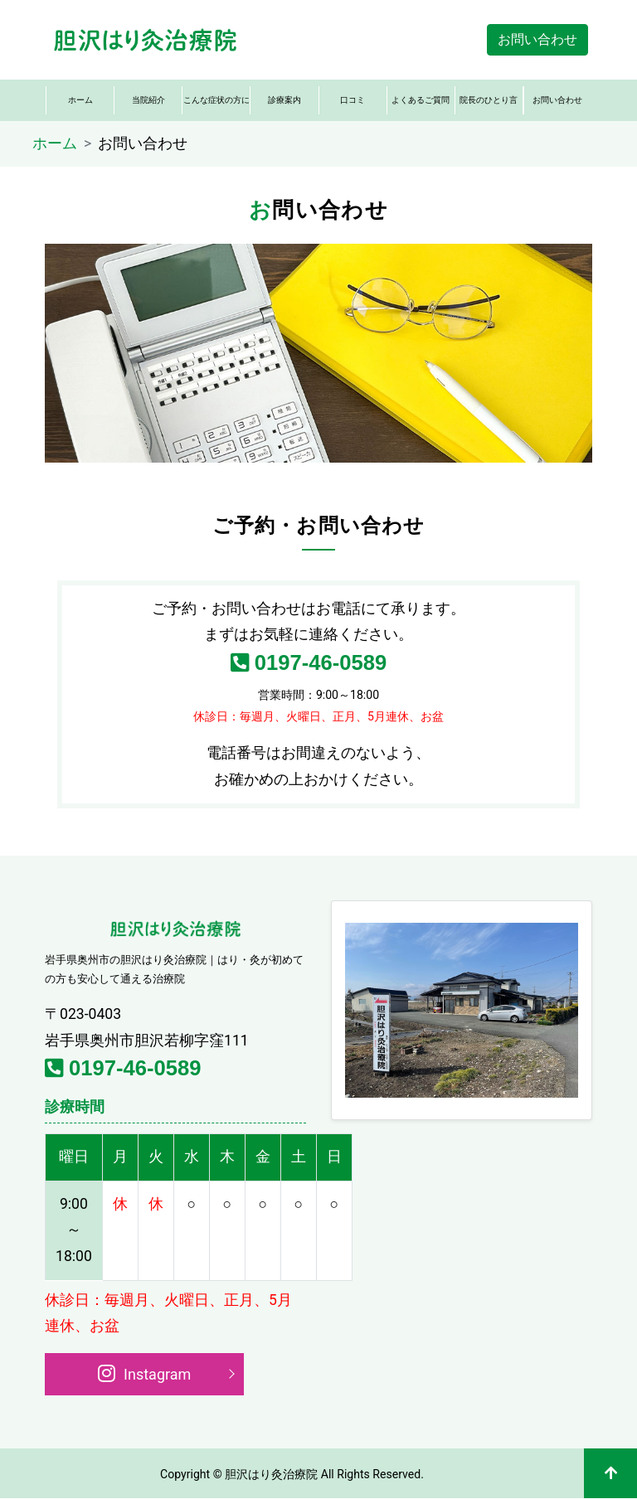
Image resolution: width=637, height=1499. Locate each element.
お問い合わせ (537, 39)
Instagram (145, 1373)
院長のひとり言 (489, 99)
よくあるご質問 (420, 99)
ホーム (80, 99)
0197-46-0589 (309, 662)
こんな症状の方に (216, 99)
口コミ (352, 99)
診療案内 (284, 99)
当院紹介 (148, 99)
